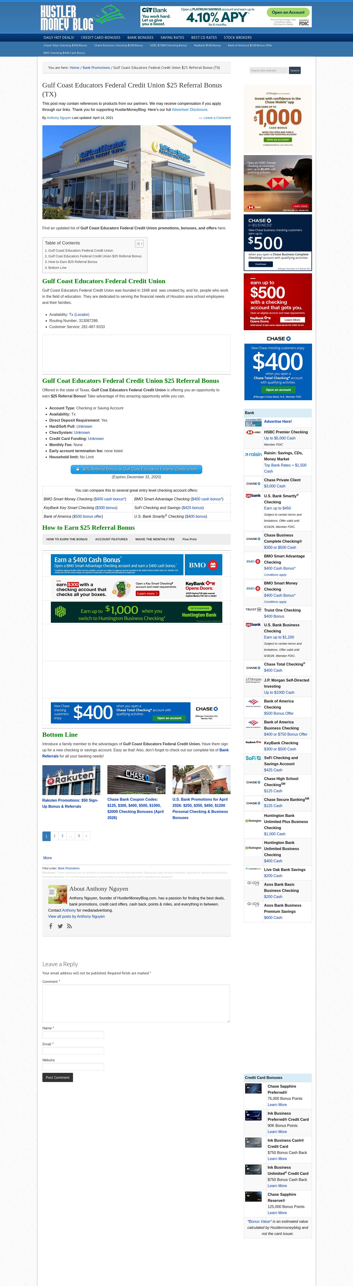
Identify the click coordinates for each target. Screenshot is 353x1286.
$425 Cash (273, 770)
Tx (71, 315)
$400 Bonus (274, 616)
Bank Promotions (68, 868)
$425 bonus (193, 508)
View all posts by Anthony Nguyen (76, 917)
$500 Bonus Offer (279, 713)
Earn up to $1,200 (279, 637)
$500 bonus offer (87, 517)
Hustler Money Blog (83, 17)
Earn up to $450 (277, 508)
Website (48, 1060)
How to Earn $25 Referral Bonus (72, 262)
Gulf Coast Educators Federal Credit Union (80, 250)
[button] (67, 539)
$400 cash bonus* (110, 499)
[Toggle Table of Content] (136, 244)
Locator (82, 315)
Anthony (69, 911)
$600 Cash (273, 918)
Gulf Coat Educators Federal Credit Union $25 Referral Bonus (95, 256)
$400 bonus (196, 517)
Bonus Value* (260, 1221)
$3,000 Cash (275, 486)
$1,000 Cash (275, 834)
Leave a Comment (217, 118)
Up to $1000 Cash (279, 692)
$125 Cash (273, 791)
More (47, 858)
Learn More (277, 1105)
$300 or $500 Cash (280, 547)
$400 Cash (273, 670)
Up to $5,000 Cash (280, 438)
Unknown (96, 439)
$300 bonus (106, 508)
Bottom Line (57, 268)
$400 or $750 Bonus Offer (286, 734)
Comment (51, 981)
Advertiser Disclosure (189, 110)
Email (48, 1044)
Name (48, 1028)
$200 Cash (273, 876)
